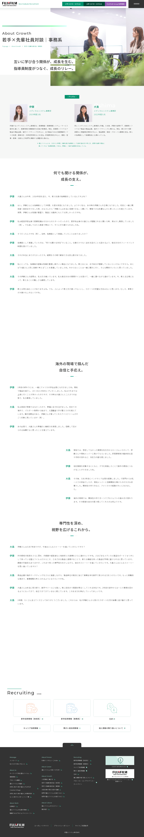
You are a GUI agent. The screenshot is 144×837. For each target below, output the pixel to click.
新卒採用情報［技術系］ (81, 760)
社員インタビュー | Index (50, 760)
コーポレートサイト (41, 826)
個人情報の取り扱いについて (83, 777)
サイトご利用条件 (81, 826)
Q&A (75, 774)
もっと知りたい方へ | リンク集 (19, 797)
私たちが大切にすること (17, 764)
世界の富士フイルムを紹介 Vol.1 (52, 793)
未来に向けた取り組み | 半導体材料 (21, 793)
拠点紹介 (44, 809)
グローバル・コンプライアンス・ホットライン (84, 782)
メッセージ (13, 760)
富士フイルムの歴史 (16, 783)
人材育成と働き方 (47, 779)
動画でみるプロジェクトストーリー (21, 813)
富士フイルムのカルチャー (50, 806)
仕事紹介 (12, 806)
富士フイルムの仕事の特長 (18, 810)
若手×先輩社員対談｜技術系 (51, 783)
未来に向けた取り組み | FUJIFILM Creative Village (20, 788)
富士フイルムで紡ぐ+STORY (51, 770)
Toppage (5, 46)
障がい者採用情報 (79, 771)
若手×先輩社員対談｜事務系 (51, 786)
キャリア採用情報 (79, 767)
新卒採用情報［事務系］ (81, 764)
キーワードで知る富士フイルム (19, 773)
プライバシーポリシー (62, 826)
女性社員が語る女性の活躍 (50, 789)
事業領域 (12, 777)
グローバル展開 (15, 780)
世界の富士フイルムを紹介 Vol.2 (52, 796)
